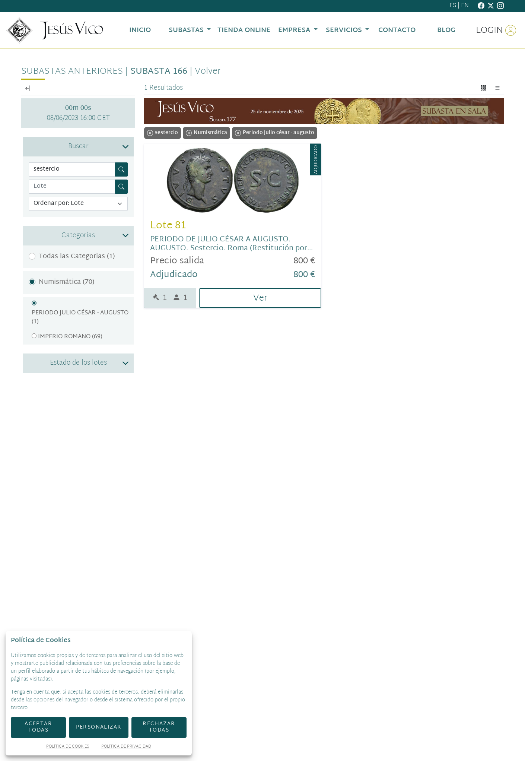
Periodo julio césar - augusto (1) (80, 318)
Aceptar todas (38, 727)
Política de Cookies (67, 747)
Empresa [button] (295, 30)
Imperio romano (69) (70, 337)
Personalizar (99, 727)
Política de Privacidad (126, 747)
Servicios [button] (345, 30)
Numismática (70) (67, 282)
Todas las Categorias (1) (77, 256)
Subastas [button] (187, 30)
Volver (208, 71)
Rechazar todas (159, 727)
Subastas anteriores (72, 71)
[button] (78, 146)
